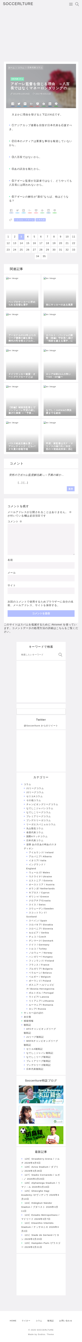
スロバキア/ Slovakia (41, 924)
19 (54, 243)
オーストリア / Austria (42, 884)
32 (67, 249)
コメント (15, 521)
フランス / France (39, 964)
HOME (13, 1321)
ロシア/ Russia (37, 1009)
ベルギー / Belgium (40, 976)
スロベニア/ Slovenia (41, 928)
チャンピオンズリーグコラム (42, 804)
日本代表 (40, 220)
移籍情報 (29, 1021)
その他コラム (33, 800)
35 (44, 256)
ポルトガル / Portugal (41, 992)
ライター (26, 1321)
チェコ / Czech (37, 936)
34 (37, 256)
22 (73, 243)
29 (47, 249)
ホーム (11, 68)
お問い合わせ (65, 1321)
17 (41, 243)
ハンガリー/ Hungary (41, 956)
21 (67, 243)
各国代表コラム (35, 832)
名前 (10, 560)
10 (67, 236)
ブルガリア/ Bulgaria (41, 968)
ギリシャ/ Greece (39, 896)
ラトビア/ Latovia (39, 997)
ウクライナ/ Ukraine (40, 876)
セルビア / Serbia (39, 932)
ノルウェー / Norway (41, 952)
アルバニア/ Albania (40, 856)
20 (60, 243)
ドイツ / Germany (39, 944)
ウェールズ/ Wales (39, 872)
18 (47, 243)
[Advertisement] (41, 35)
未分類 (27, 1017)
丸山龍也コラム (35, 828)
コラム (21, 68)
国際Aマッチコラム (37, 836)
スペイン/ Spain (38, 920)
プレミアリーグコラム (38, 816)
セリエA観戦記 (34, 1049)
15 (27, 243)
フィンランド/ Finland (41, 960)
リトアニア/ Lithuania (41, 1001)
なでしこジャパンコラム (39, 808)
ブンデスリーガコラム (38, 820)
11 (73, 236)
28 (41, 249)
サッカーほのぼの (33, 1013)
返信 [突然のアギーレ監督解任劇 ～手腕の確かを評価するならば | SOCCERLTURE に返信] (70, 489)
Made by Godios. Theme (41, 1334)
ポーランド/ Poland (40, 980)
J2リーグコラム (35, 792)
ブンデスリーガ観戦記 (38, 1065)
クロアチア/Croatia (40, 900)
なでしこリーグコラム (38, 812)
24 (14, 249)
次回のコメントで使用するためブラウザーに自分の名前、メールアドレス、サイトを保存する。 (41, 603)
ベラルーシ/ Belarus (40, 972)
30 (54, 249)
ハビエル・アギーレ (24, 220)
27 (34, 249)
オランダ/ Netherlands (42, 888)
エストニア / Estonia (41, 880)
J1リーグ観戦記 (35, 1037)
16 (34, 243)
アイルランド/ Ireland (41, 852)
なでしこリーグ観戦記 (38, 1057)
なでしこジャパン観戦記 (39, 1053)
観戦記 (27, 1025)
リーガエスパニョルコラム (41, 824)
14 (21, 243)
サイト (12, 585)
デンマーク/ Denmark (41, 940)
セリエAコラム (34, 796)
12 (8, 243)
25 (21, 249)
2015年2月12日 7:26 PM (31, 475)
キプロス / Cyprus (39, 892)
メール (12, 572)
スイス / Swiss (37, 904)
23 (8, 249)
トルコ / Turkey (38, 948)
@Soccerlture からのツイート (41, 725)
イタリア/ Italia (37, 860)
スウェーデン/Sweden (41, 908)
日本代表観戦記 (35, 1069)
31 (60, 249)
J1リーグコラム (35, 788)
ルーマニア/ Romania (41, 1005)
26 (27, 249)
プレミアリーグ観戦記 (38, 1061)
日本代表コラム (35, 67)
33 (73, 249)
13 (14, 243)
